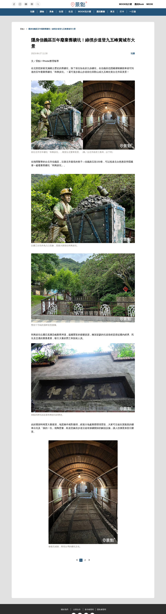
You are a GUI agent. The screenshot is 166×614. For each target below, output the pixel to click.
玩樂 (133, 53)
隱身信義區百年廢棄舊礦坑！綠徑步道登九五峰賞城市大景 (52, 29)
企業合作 (77, 609)
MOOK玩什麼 (125, 4)
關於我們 (64, 609)
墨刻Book (139, 4)
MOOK (149, 4)
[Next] (89, 560)
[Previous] (76, 560)
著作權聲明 (89, 609)
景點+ (22, 29)
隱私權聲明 (101, 609)
